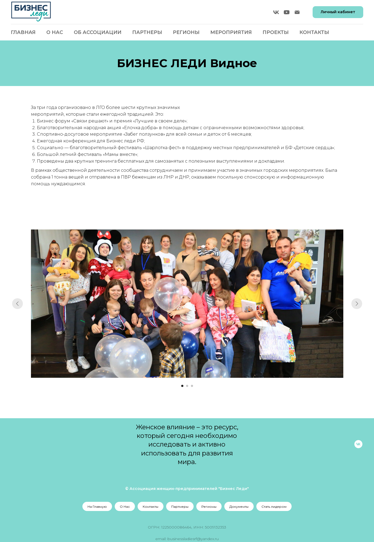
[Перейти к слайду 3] (192, 386)
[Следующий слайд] (356, 303)
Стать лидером (273, 507)
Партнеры (147, 32)
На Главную (97, 507)
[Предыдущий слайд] (17, 303)
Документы (239, 507)
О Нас (54, 32)
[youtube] (286, 12)
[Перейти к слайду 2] (187, 386)
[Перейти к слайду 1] (182, 386)
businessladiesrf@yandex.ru (193, 538)
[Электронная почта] (297, 12)
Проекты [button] (276, 32)
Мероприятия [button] (231, 32)
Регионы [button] (186, 32)
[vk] (276, 12)
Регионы (208, 507)
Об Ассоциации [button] (97, 32)
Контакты (314, 32)
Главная (23, 32)
